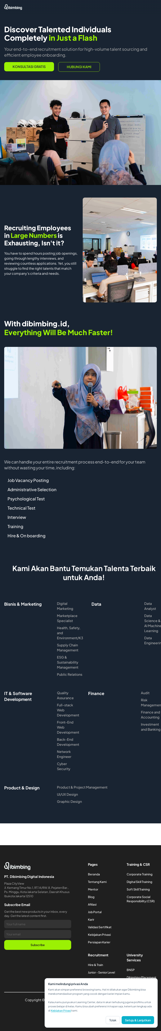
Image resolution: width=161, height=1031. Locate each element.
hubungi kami (79, 67)
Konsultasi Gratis (29, 66)
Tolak (112, 1020)
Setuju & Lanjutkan (138, 1020)
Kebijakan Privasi (61, 1010)
